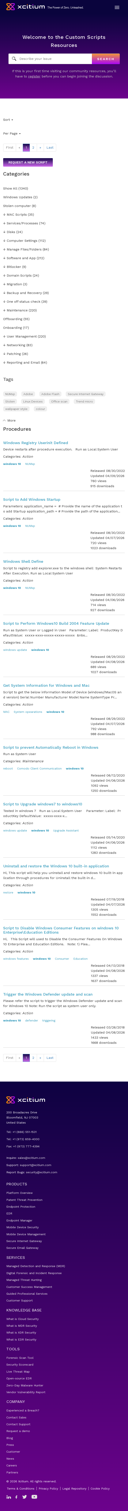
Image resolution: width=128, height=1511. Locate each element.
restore (8, 892)
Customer (13, 1451)
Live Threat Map (18, 1371)
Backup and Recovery (22, 293)
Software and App (19, 258)
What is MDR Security (21, 1325)
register (34, 76)
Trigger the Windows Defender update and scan (48, 994)
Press (10, 1444)
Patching (12, 354)
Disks (9, 232)
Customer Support (19, 1300)
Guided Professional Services (27, 1293)
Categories (16, 174)
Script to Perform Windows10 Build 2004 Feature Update (56, 623)
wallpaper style (16, 409)
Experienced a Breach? (22, 1410)
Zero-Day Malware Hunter (24, 1385)
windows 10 (12, 464)
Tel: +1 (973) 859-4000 (22, 1139)
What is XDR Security (21, 1332)
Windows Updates (17, 197)
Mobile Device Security (22, 1227)
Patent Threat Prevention (24, 1199)
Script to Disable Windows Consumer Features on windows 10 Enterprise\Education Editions (61, 930)
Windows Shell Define (23, 561)
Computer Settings (20, 241)
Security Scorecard (19, 1364)
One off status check (21, 302)
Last (49, 147)
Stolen (10, 401)
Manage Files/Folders (22, 249)
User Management (20, 336)
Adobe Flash (50, 394)
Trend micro (84, 401)
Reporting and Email (21, 362)
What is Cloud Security (22, 1319)
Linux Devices (33, 401)
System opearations (28, 711)
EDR (9, 1213)
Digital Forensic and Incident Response (34, 1273)
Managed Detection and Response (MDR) (35, 1266)
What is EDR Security (21, 1339)
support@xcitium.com (35, 1165)
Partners (12, 1472)
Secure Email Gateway (22, 1247)
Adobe (28, 394)
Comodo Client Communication (39, 768)
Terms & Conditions (20, 1488)
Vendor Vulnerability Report (25, 1392)
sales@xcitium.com (31, 1157)
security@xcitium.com (41, 1172)
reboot (8, 768)
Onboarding (12, 328)
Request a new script (28, 162)
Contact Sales (16, 1417)
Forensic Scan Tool (20, 1357)
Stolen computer (17, 206)
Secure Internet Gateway (85, 394)
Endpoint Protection (20, 1206)
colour (40, 409)
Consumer (62, 958)
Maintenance (15, 310)
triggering (48, 1020)
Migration (12, 284)
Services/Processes (20, 223)
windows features (16, 958)
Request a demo (18, 1431)
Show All (10, 188)
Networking (14, 345)
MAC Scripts (15, 215)
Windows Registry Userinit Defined (35, 442)
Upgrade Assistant (66, 830)
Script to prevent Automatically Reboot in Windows (50, 747)
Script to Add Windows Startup (31, 499)
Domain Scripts (17, 275)
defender (31, 1020)
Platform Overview (19, 1192)
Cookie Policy (100, 1488)
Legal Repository (74, 1488)
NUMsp (10, 394)
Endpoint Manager (19, 1220)
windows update (15, 649)
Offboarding (12, 319)
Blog (9, 1438)
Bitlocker (12, 267)
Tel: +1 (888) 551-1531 (21, 1132)
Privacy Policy (48, 1488)
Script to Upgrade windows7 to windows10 (42, 804)
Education (80, 958)
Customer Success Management (29, 1287)
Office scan (59, 401)
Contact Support (18, 1424)
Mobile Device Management (26, 1234)
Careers (11, 1465)
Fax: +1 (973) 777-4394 (22, 1146)
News (10, 1458)
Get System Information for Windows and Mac (46, 685)
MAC (6, 711)
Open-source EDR (19, 1378)
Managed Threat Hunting (24, 1280)
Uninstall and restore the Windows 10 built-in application (56, 866)
